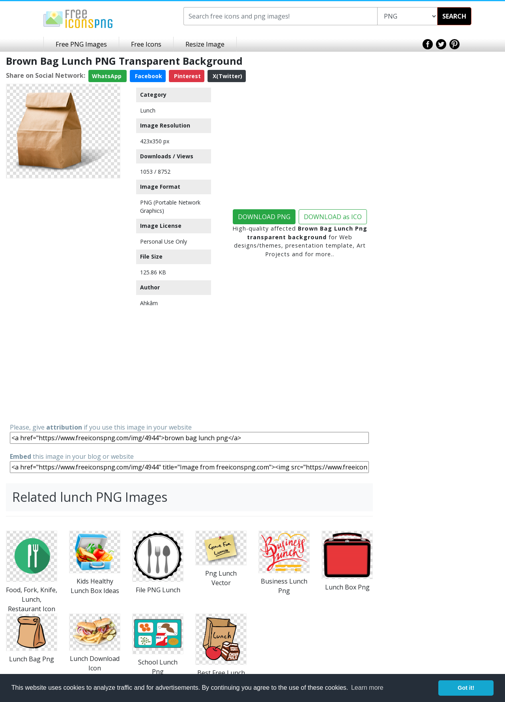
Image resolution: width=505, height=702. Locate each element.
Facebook (147, 76)
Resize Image (204, 44)
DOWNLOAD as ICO (333, 216)
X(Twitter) (226, 76)
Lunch (147, 110)
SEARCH (454, 16)
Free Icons (146, 44)
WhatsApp (107, 76)
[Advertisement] (63, 300)
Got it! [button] (466, 688)
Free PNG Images (81, 44)
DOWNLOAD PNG (264, 216)
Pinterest (186, 76)
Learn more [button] (367, 687)
